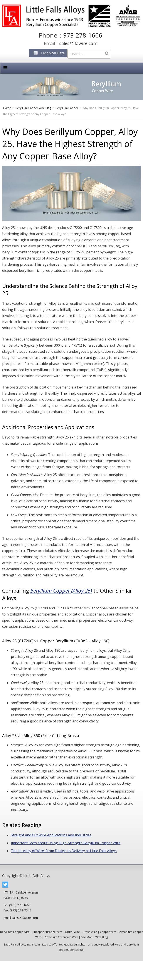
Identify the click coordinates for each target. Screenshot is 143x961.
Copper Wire (108, 932)
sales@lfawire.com (78, 43)
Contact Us (76, 950)
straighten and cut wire (89, 944)
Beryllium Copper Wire (15, 932)
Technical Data (48, 53)
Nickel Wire (72, 932)
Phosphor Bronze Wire (47, 932)
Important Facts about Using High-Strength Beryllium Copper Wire (65, 843)
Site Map (87, 937)
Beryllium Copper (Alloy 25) (61, 590)
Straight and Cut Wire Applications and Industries (51, 835)
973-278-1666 (82, 35)
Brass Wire (90, 932)
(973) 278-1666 (19, 905)
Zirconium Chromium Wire (61, 937)
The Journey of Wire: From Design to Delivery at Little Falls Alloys (64, 850)
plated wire (112, 944)
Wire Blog (101, 937)
